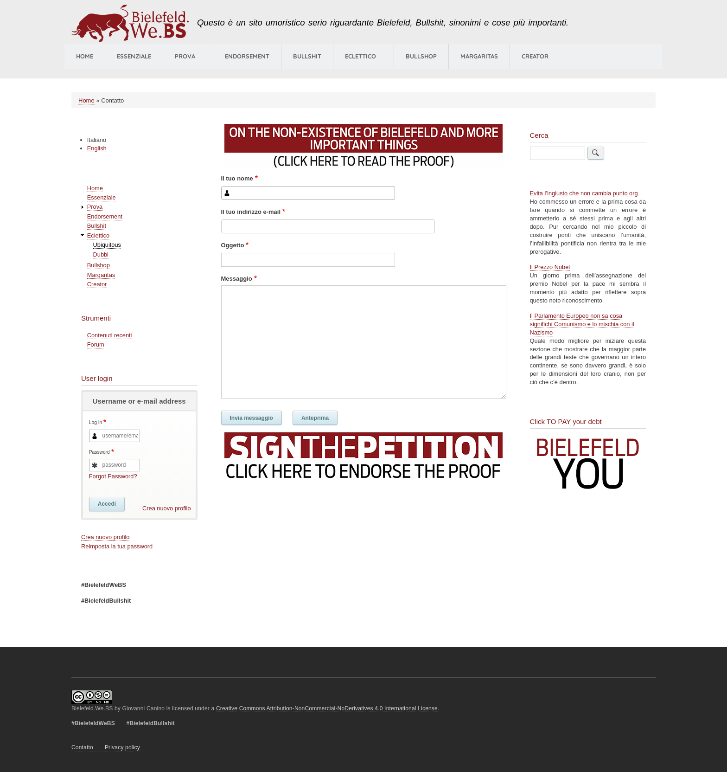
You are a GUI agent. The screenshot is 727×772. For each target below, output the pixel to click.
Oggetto (232, 245)
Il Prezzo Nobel (550, 267)
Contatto (82, 747)
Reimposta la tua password (117, 546)
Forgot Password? (113, 476)
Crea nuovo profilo (166, 508)
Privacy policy (122, 747)
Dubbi (100, 254)
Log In (95, 422)
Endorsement (247, 56)
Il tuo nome (237, 178)
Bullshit (307, 56)
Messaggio (236, 278)
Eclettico (98, 235)
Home (84, 56)
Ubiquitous (107, 244)
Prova (185, 56)
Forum (95, 344)
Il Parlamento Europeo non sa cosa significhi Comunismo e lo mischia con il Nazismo (582, 324)
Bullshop (421, 56)
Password (99, 452)
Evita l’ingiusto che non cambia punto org (584, 193)
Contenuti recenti (109, 335)
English (97, 148)
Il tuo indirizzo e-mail (251, 211)
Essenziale (134, 56)
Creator (535, 56)
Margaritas (479, 56)
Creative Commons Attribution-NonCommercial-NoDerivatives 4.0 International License (327, 708)
